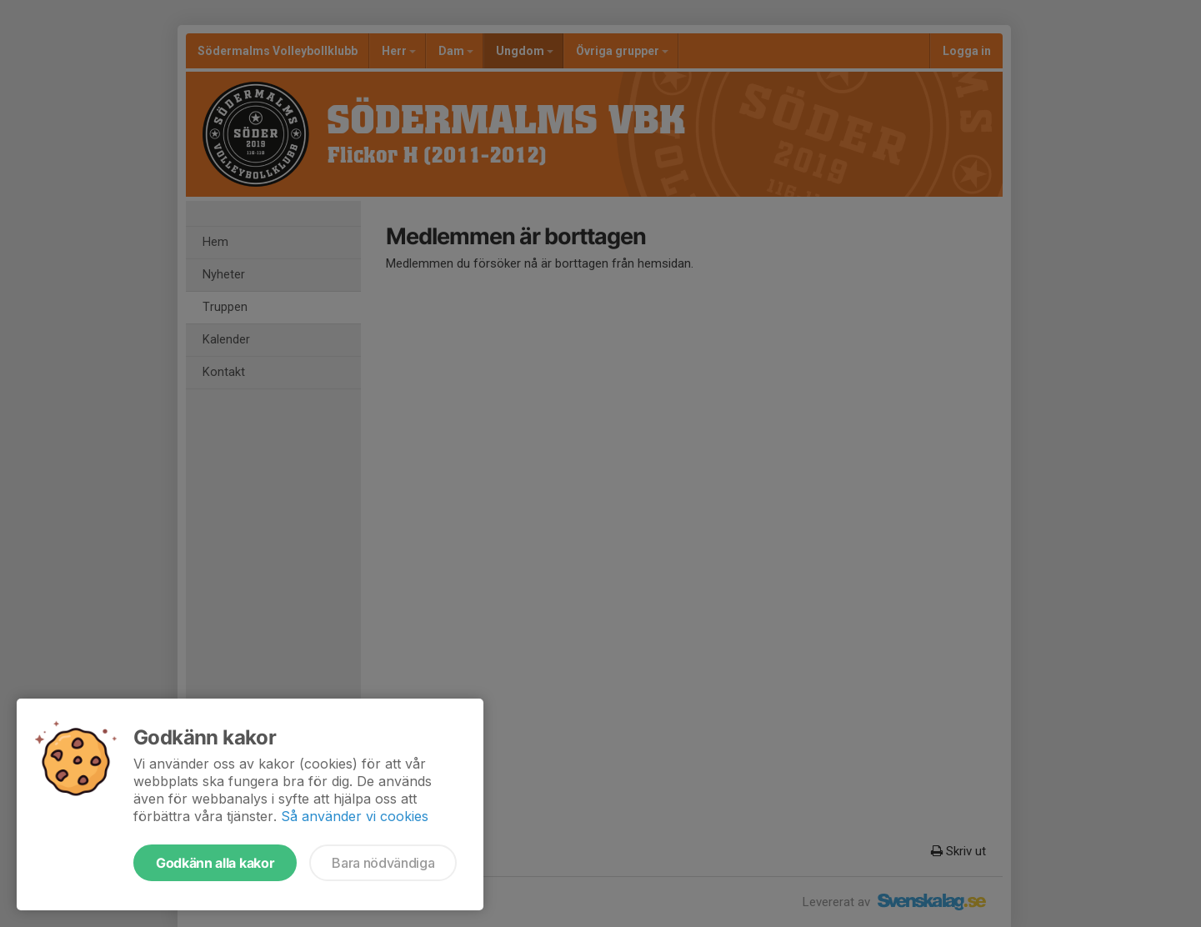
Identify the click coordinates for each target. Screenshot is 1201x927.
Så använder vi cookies (354, 816)
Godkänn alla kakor (215, 862)
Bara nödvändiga (383, 862)
